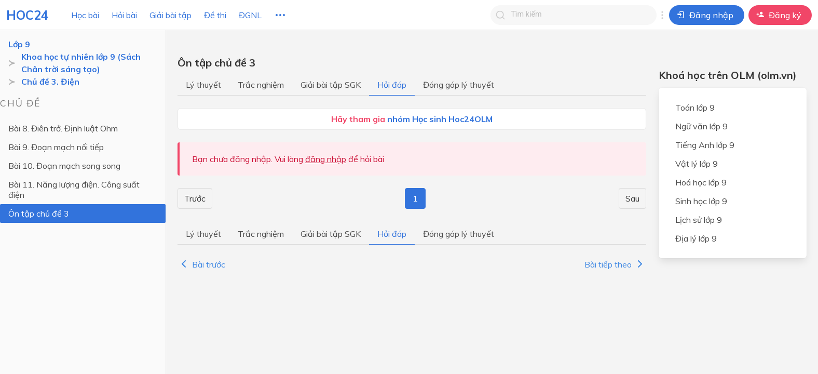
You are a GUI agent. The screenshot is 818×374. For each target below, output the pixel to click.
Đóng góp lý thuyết (458, 84)
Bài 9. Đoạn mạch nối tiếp (56, 147)
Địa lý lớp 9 (696, 238)
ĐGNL (250, 15)
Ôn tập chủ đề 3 (38, 213)
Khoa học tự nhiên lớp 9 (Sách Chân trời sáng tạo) (81, 62)
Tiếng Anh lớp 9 (704, 145)
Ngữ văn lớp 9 (701, 126)
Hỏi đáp (391, 84)
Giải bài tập (170, 15)
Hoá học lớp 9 (701, 182)
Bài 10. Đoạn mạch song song (64, 166)
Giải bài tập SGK (331, 84)
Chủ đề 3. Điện (50, 81)
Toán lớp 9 (695, 107)
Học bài (85, 15)
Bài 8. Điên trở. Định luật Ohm (63, 128)
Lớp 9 (19, 44)
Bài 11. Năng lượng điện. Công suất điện (74, 189)
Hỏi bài (124, 15)
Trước (195, 198)
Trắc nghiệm (261, 84)
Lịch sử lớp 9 (698, 220)
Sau (632, 198)
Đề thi (215, 15)
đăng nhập (325, 159)
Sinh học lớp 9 (701, 201)
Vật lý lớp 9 (696, 163)
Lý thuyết (203, 84)
